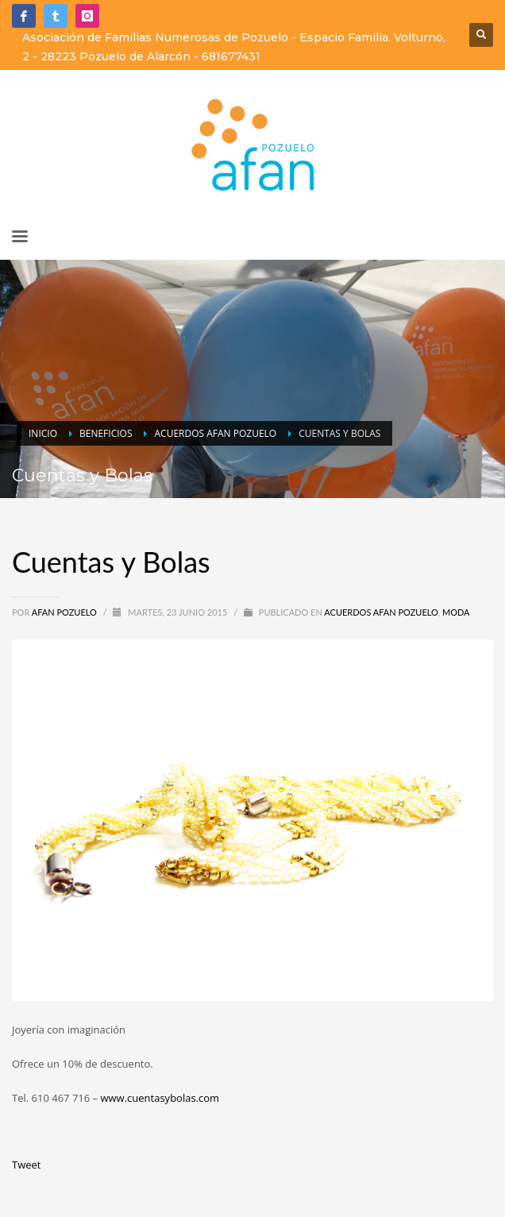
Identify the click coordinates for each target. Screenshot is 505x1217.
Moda (456, 612)
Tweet (26, 1164)
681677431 (231, 56)
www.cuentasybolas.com (159, 1098)
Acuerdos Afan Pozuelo (381, 612)
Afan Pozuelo (65, 612)
